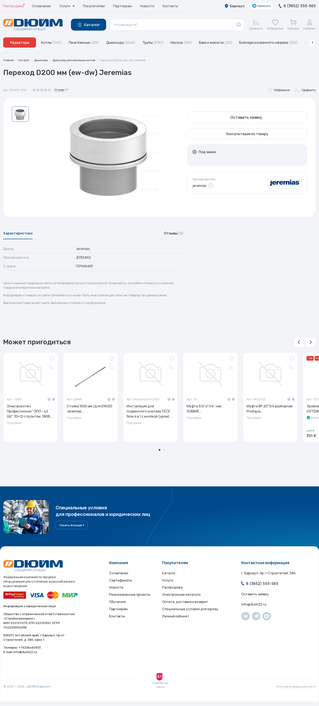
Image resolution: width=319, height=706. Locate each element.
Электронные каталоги (181, 603)
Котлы (51, 42)
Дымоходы (121, 42)
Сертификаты (120, 586)
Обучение (117, 611)
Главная (9, 60)
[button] (312, 42)
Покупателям (94, 6)
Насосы (181, 42)
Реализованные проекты (129, 603)
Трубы (153, 42)
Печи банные (84, 42)
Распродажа (13, 6)
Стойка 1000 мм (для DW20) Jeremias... (89, 411)
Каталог (25, 60)
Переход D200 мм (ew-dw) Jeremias (136, 60)
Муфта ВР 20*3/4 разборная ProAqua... (270, 411)
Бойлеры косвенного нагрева (268, 42)
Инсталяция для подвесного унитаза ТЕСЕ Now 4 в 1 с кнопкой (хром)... (149, 414)
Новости (147, 6)
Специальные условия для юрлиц (190, 620)
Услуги (167, 586)
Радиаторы (19, 42)
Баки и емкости (215, 42)
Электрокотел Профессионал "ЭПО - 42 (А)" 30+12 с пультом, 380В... (30, 414)
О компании (41, 6)
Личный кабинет (175, 628)
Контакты (170, 6)
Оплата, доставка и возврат (185, 611)
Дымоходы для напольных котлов (80, 60)
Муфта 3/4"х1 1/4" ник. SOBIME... (204, 411)
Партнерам (122, 6)
